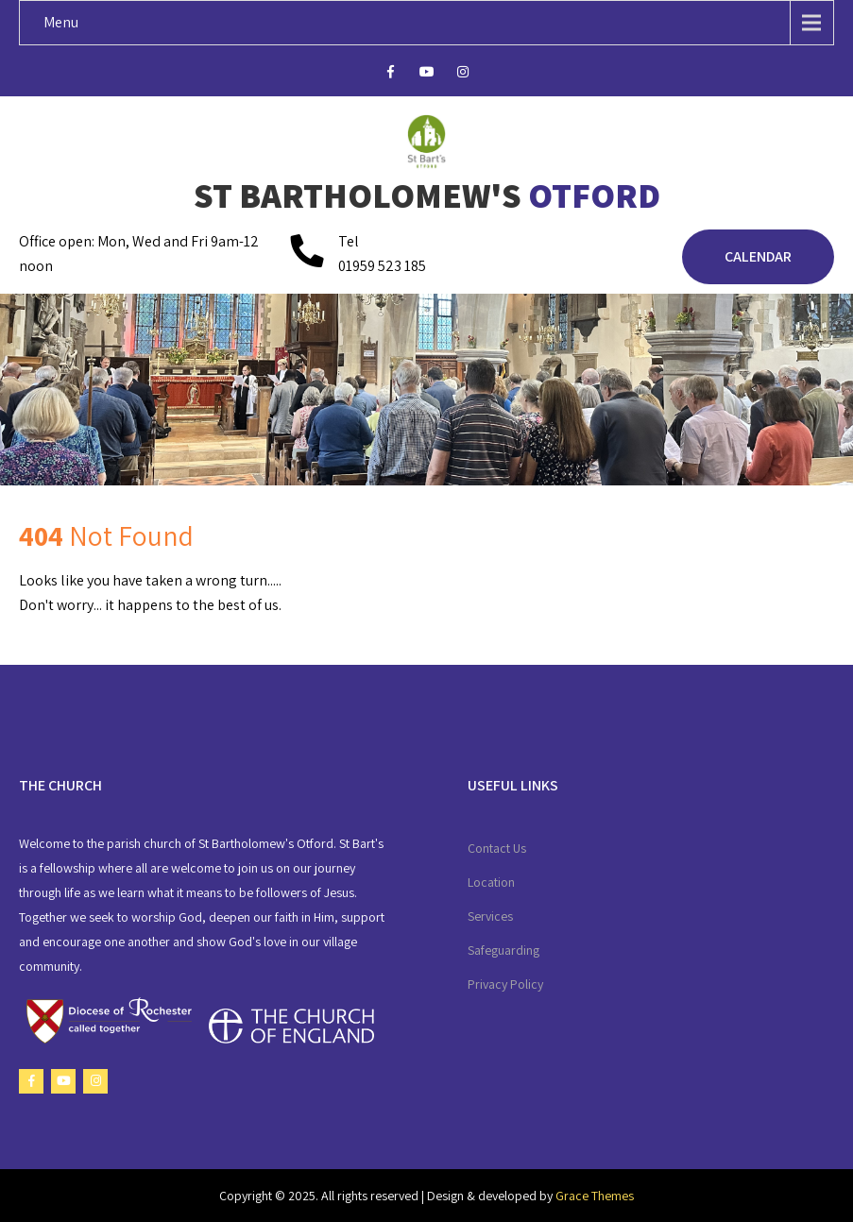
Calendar (758, 256)
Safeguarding (503, 950)
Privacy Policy (505, 984)
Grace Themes (594, 1195)
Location (491, 882)
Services (490, 916)
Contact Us (497, 848)
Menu (60, 22)
